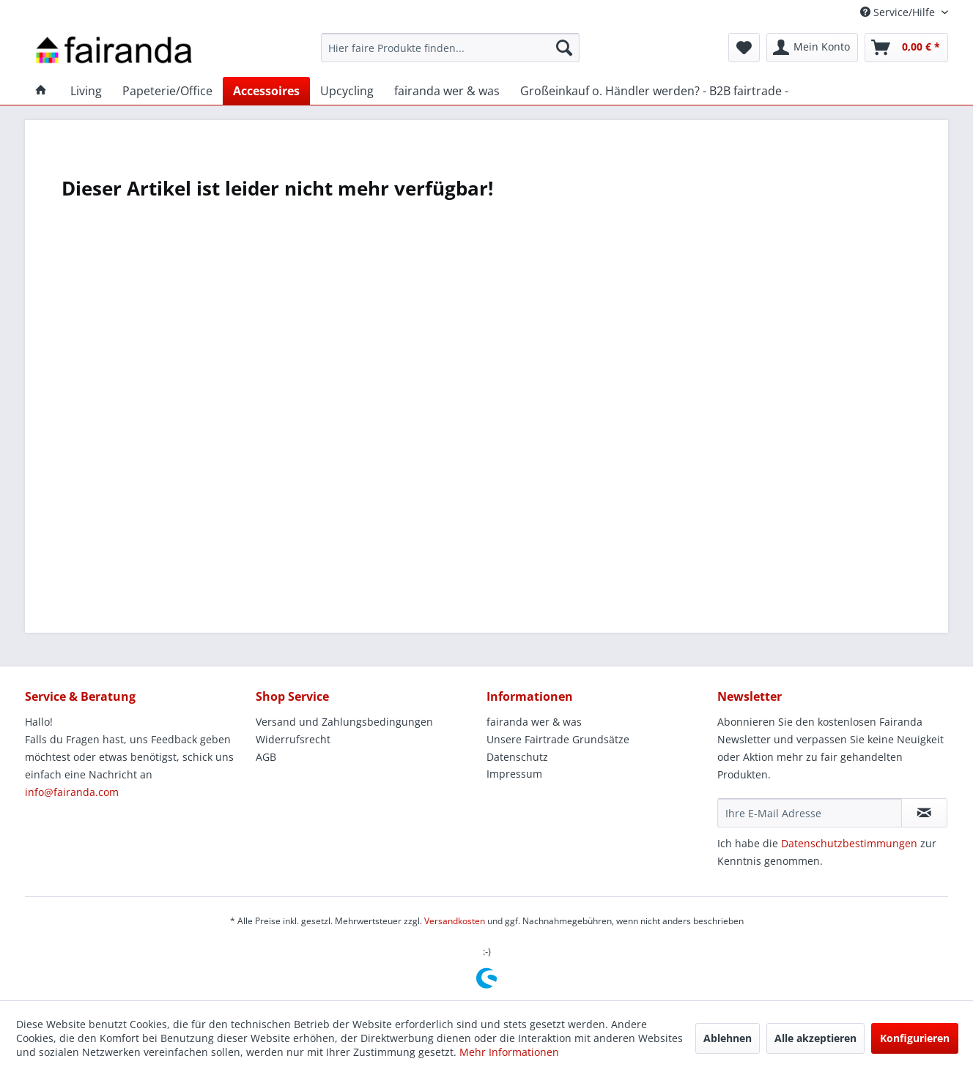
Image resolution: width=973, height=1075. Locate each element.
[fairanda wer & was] (447, 91)
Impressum (514, 774)
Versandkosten (454, 921)
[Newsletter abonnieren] (924, 812)
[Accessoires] (266, 91)
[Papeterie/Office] (167, 91)
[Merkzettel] (744, 47)
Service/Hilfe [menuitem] (899, 12)
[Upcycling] (347, 91)
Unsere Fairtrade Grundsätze (557, 739)
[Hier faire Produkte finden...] (450, 47)
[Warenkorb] (906, 47)
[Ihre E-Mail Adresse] (809, 812)
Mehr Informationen (509, 1052)
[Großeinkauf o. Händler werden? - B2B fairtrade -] (654, 91)
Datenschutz (517, 757)
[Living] (86, 91)
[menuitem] (450, 47)
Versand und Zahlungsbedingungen (344, 722)
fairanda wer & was (534, 722)
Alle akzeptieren (815, 1038)
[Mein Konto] (812, 47)
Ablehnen (727, 1038)
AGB (266, 757)
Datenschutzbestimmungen (849, 843)
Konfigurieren (915, 1038)
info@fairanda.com (72, 792)
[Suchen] (564, 47)
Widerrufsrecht (293, 739)
